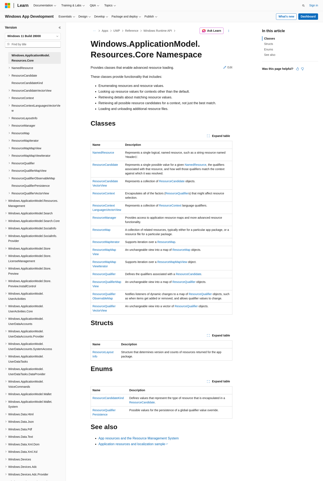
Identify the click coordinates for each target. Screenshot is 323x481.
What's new (286, 16)
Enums (268, 49)
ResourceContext (103, 193)
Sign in (313, 5)
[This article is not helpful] (302, 68)
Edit (227, 67)
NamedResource (103, 152)
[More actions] (228, 31)
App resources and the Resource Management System (138, 438)
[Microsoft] (7, 5)
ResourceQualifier (176, 193)
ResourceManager (104, 217)
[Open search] (303, 5)
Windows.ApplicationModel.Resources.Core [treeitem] (31, 58)
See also (269, 54)
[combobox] (33, 36)
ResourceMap (101, 229)
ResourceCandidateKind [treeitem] (27, 83)
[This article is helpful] (297, 68)
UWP (116, 30)
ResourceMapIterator (106, 242)
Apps (105, 30)
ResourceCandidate (105, 164)
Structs (268, 44)
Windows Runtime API (157, 30)
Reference (131, 30)
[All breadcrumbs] (94, 31)
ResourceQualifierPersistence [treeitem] (31, 185)
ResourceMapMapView (172, 262)
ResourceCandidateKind (108, 398)
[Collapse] (59, 27)
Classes (269, 38)
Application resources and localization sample (131, 444)
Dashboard (308, 16)
